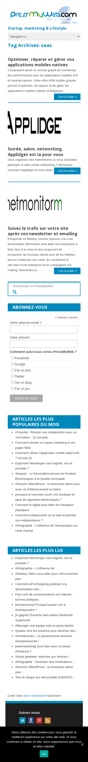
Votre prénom (20, 337)
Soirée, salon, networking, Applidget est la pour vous (35, 151)
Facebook (22, 358)
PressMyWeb (45, 15)
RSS (48, 720)
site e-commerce (35, 695)
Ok (44, 754)
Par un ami (23, 370)
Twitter (19, 376)
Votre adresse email (26, 322)
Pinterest (39, 720)
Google (20, 364)
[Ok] (82, 744)
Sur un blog (23, 382)
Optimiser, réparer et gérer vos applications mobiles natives (41, 61)
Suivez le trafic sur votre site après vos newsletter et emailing (42, 230)
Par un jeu (22, 389)
